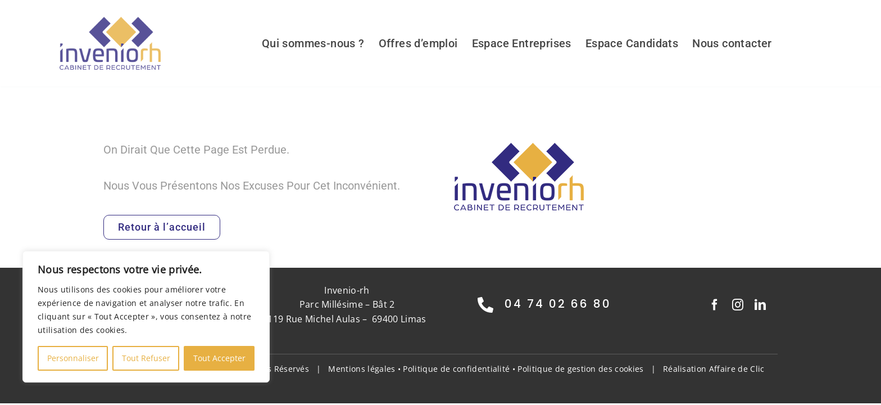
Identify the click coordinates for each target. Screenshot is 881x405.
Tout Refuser (146, 358)
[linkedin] (760, 304)
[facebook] (714, 304)
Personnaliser (73, 358)
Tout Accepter (219, 358)
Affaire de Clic (737, 368)
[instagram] (737, 304)
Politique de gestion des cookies (580, 368)
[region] (146, 316)
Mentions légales (361, 368)
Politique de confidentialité (456, 368)
